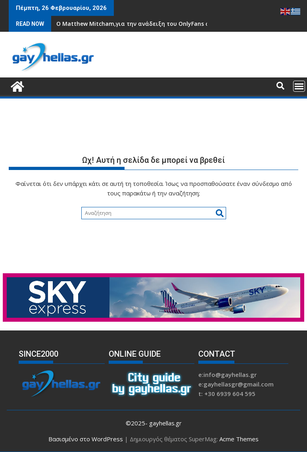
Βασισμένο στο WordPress (85, 439)
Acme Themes (239, 439)
